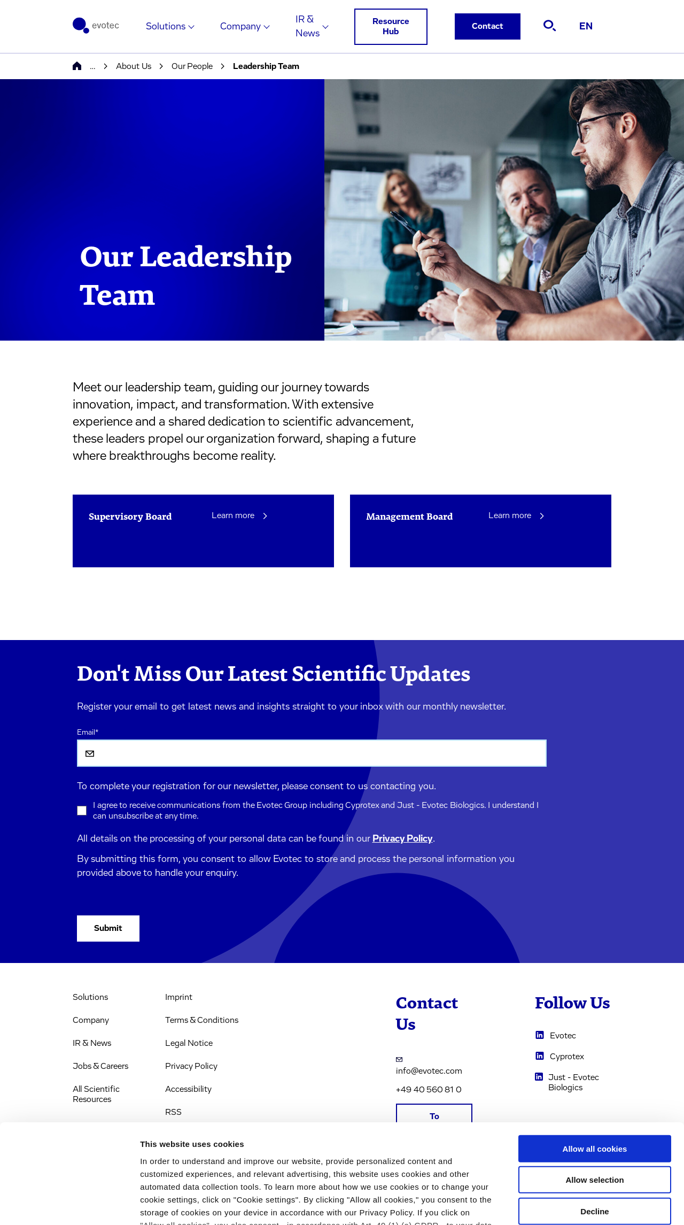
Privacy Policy (402, 839)
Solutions (165, 27)
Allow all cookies (595, 1060)
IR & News (308, 26)
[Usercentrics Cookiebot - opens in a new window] (69, 1204)
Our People (192, 66)
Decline (594, 1122)
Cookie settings (566, 1203)
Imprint (178, 997)
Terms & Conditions (201, 1020)
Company (240, 27)
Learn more (240, 515)
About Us (133, 66)
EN (586, 27)
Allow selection (594, 1091)
